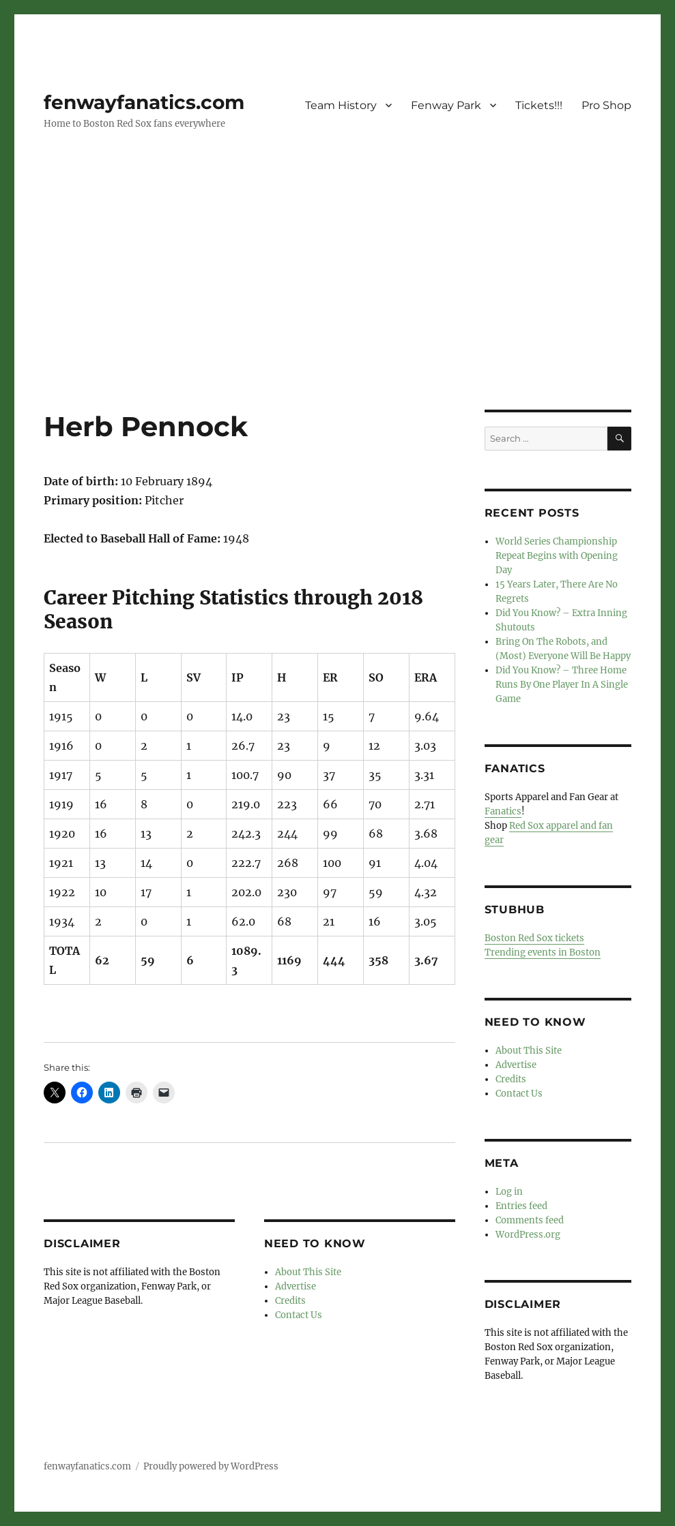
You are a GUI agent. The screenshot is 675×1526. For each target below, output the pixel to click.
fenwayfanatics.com (144, 102)
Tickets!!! (538, 105)
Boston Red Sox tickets (534, 938)
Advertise (295, 1286)
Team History (341, 105)
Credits (290, 1301)
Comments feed (530, 1220)
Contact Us (298, 1315)
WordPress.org (528, 1234)
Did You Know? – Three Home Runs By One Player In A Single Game (562, 685)
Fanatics (503, 811)
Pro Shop (606, 105)
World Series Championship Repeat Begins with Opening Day (557, 556)
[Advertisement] (340, 308)
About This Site (308, 1272)
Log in (509, 1191)
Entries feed (521, 1206)
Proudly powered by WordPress (210, 1466)
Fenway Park (446, 105)
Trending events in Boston (543, 952)
